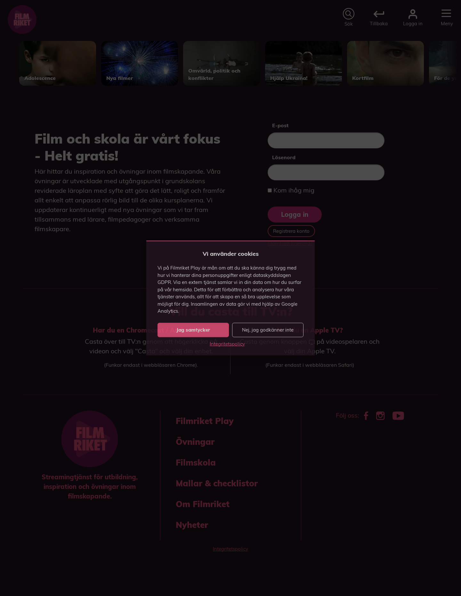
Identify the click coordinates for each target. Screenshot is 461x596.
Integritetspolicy (227, 344)
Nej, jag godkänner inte (268, 330)
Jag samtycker (193, 330)
